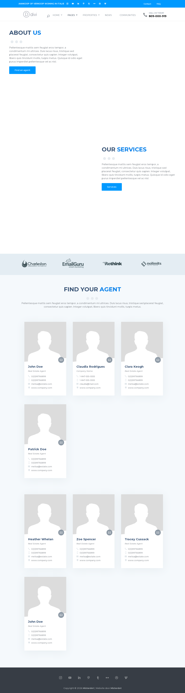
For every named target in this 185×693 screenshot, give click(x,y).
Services (111, 186)
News (108, 15)
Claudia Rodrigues (90, 366)
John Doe (35, 366)
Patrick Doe (37, 449)
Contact (147, 4)
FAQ (159, 4)
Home (56, 15)
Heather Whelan (40, 539)
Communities (128, 15)
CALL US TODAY (156, 13)
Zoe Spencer (86, 539)
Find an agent (22, 70)
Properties (90, 15)
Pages (71, 15)
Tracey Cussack (137, 539)
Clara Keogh (134, 366)
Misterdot (88, 688)
